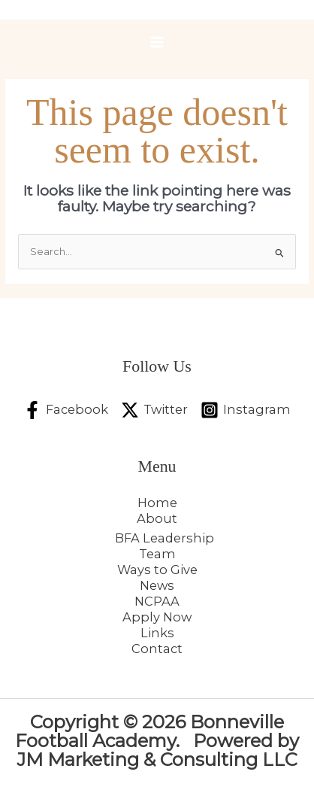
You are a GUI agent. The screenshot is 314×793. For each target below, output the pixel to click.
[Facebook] (65, 410)
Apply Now (157, 616)
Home (157, 502)
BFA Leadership (164, 537)
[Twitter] (154, 410)
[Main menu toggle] (156, 41)
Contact (157, 648)
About (157, 518)
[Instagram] (245, 410)
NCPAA (157, 601)
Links (157, 632)
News (157, 585)
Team (157, 553)
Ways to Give (157, 569)
